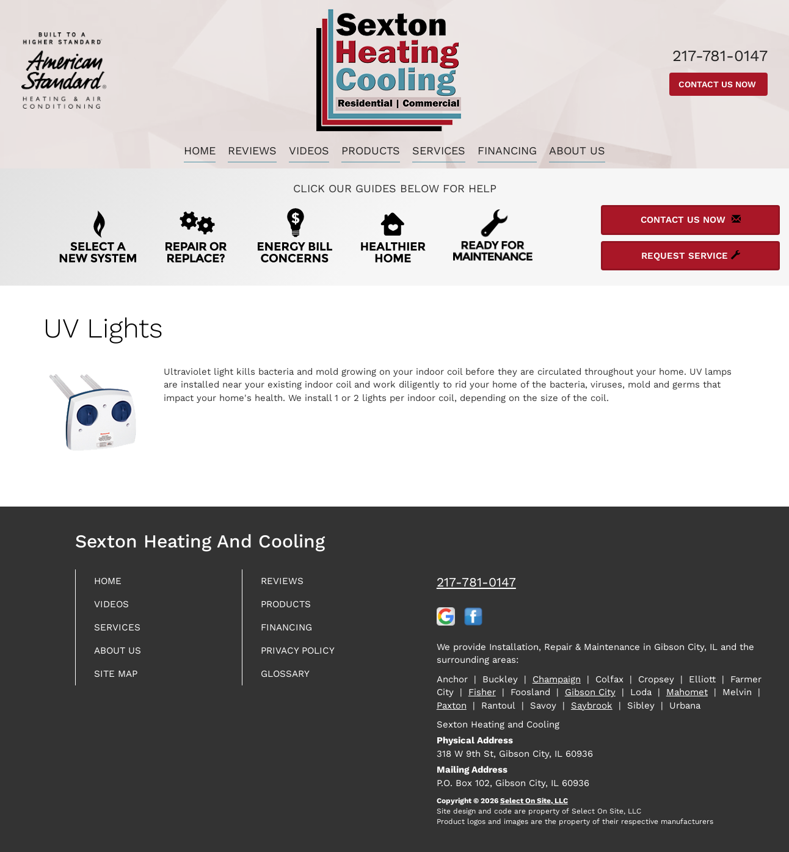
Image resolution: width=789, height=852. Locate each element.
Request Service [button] (690, 255)
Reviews (252, 150)
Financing (507, 150)
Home (200, 150)
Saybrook (592, 705)
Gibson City (590, 692)
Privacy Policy (303, 657)
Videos (309, 150)
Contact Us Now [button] (718, 84)
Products (370, 150)
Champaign (557, 679)
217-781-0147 (476, 582)
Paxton (452, 705)
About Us (577, 150)
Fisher (482, 692)
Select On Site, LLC (534, 800)
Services (438, 150)
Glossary (290, 682)
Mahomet (687, 692)
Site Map (119, 682)
